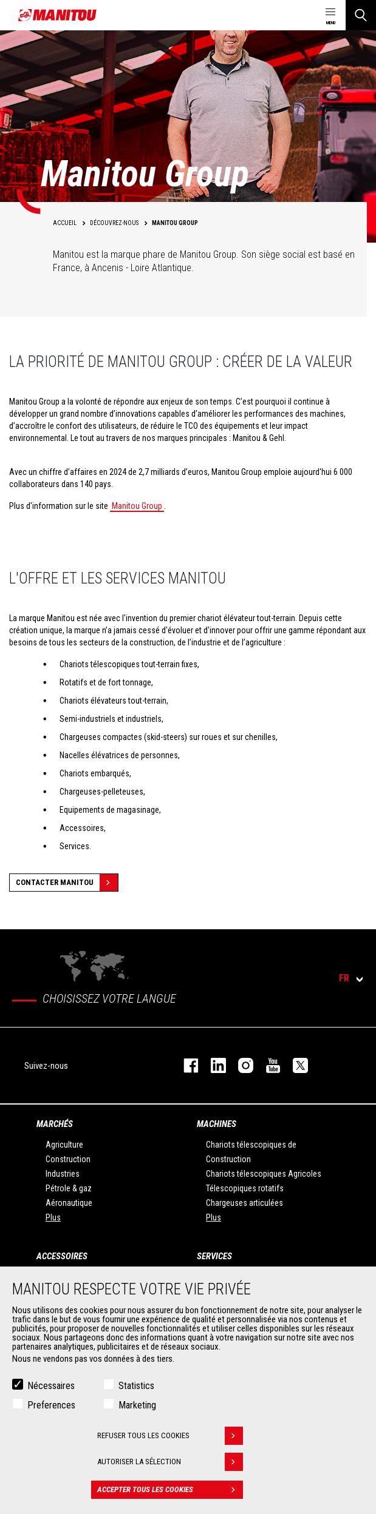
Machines (216, 1124)
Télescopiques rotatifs (245, 1188)
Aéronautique (69, 1203)
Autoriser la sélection (170, 1462)
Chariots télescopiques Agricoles (263, 1174)
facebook (185, 1065)
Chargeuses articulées (244, 1203)
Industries (63, 1174)
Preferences (51, 1405)
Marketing (137, 1405)
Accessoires (61, 1256)
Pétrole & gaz (69, 1188)
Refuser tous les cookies (170, 1436)
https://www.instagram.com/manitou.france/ (239, 1065)
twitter (294, 1065)
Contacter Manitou (67, 882)
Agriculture (64, 1144)
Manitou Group (137, 506)
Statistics (136, 1385)
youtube (267, 1065)
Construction (68, 1159)
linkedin (212, 1065)
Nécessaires (51, 1385)
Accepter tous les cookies (170, 1490)
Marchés (54, 1124)
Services (214, 1256)
